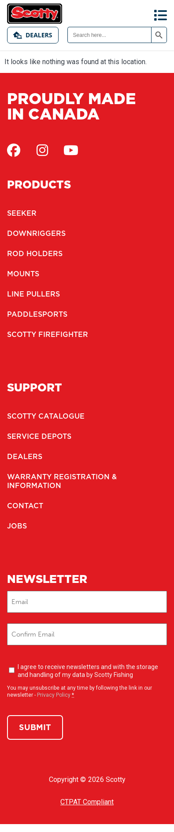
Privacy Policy (53, 695)
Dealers (32, 35)
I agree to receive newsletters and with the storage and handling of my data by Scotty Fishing (88, 670)
